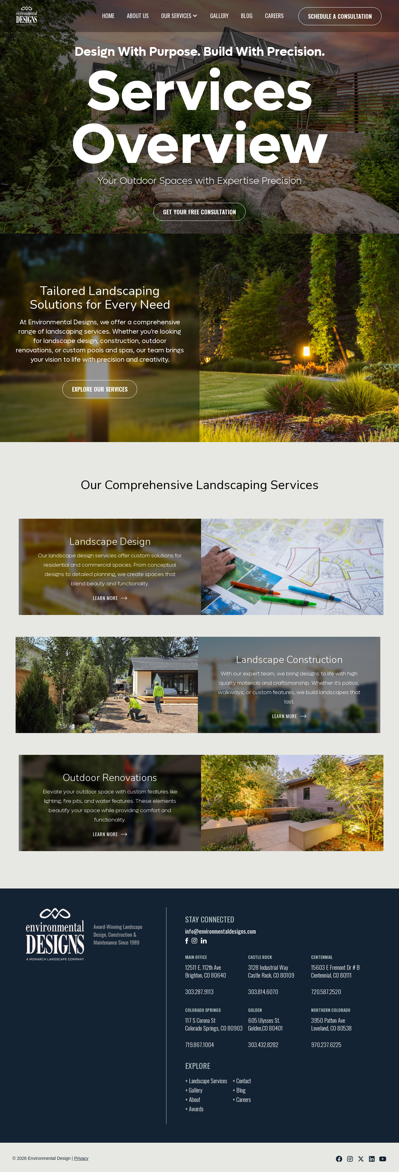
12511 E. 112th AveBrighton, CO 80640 (205, 971)
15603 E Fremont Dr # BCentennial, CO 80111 (335, 971)
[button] (179, 15)
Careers (274, 16)
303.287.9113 (199, 991)
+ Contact (242, 1080)
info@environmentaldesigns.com (220, 931)
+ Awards (194, 1108)
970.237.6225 (326, 1044)
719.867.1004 (199, 1044)
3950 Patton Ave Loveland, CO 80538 (331, 1024)
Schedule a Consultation (340, 16)
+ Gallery (193, 1089)
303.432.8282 (263, 1044)
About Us (138, 16)
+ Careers (242, 1098)
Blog (246, 16)
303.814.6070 (263, 991)
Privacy (81, 1158)
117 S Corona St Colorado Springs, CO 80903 (214, 1024)
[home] (27, 16)
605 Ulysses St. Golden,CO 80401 (265, 1024)
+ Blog (239, 1089)
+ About (192, 1098)
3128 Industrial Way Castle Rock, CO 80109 (271, 971)
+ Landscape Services (206, 1080)
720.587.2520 (326, 991)
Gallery (219, 16)
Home (108, 16)
